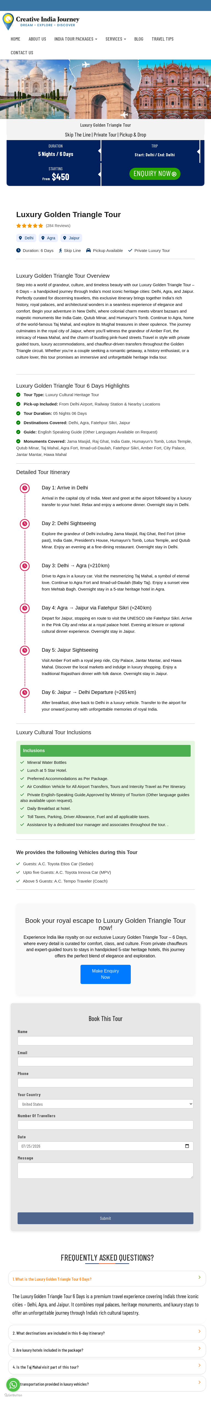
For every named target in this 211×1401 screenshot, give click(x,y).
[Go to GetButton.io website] (13, 1395)
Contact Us (22, 52)
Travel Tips (163, 39)
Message (25, 1157)
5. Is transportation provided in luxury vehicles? (51, 1383)
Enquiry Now (152, 173)
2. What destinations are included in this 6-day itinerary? (59, 1332)
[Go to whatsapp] (13, 1385)
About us (37, 39)
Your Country (29, 1094)
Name (22, 1031)
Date (22, 1136)
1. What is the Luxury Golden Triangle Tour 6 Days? (52, 1278)
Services (116, 39)
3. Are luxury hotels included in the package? (48, 1349)
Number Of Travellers (36, 1115)
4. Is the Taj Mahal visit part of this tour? (46, 1366)
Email (22, 1052)
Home (15, 39)
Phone (23, 1073)
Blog (138, 39)
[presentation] (59, 1197)
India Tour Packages (75, 39)
